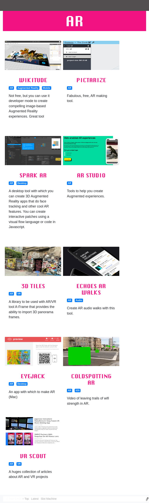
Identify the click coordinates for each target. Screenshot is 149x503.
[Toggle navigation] (8, 5)
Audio (79, 300)
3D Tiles (33, 286)
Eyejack (33, 376)
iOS (78, 390)
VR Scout (33, 456)
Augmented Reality (28, 88)
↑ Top (25, 498)
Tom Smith (15, 498)
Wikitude (33, 80)
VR (19, 293)
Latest (35, 498)
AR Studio (91, 175)
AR (11, 88)
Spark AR (33, 175)
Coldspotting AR (91, 379)
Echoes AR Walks (91, 289)
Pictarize (91, 80)
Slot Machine (48, 498)
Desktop (22, 183)
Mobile (46, 88)
